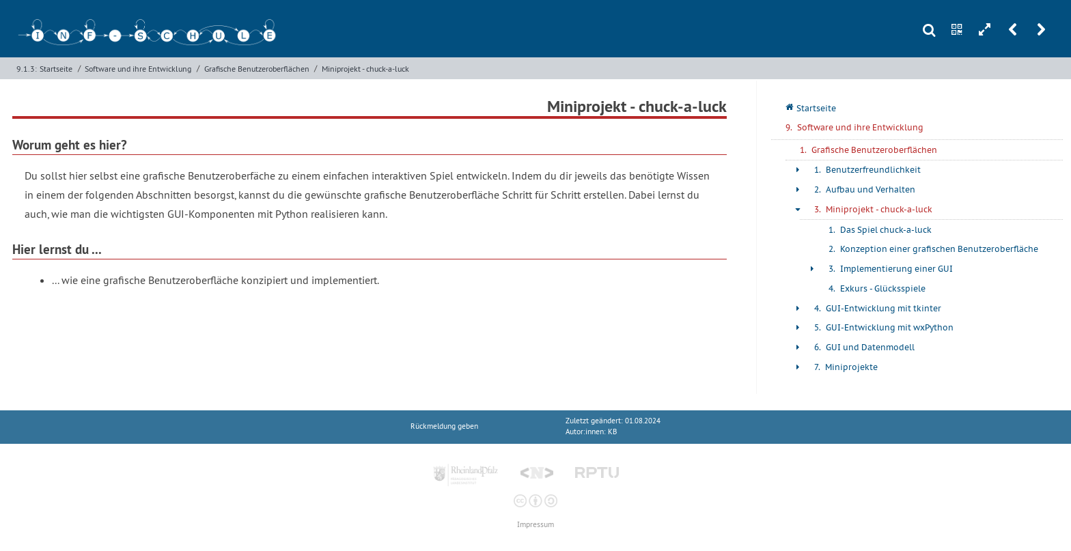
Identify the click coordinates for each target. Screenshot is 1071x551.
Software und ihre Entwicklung (138, 68)
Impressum (535, 524)
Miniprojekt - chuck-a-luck (365, 68)
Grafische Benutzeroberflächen (256, 68)
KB (612, 431)
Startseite (56, 68)
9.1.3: (26, 68)
